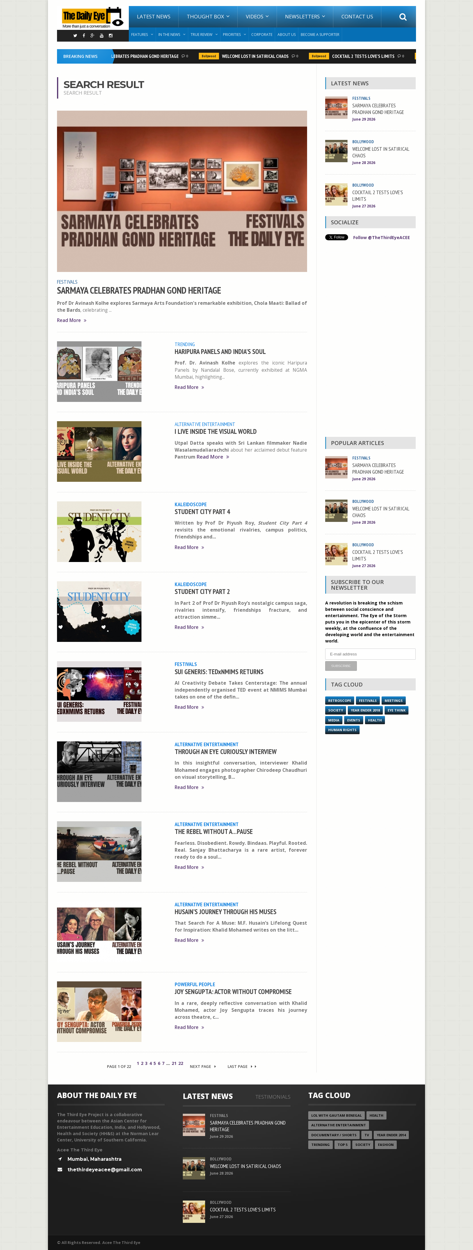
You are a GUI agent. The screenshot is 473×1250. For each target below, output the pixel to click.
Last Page (241, 1066)
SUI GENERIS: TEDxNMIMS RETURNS (219, 671)
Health (375, 720)
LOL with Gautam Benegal (336, 1115)
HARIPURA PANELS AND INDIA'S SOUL (220, 351)
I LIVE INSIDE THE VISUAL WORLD (216, 431)
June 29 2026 (363, 119)
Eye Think (396, 710)
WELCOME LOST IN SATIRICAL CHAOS (257, 56)
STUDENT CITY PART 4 (202, 511)
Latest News (153, 16)
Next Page (203, 1066)
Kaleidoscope (191, 504)
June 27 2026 (363, 206)
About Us (287, 34)
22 (180, 1063)
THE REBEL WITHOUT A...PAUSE (214, 831)
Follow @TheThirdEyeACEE (381, 237)
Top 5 (343, 1144)
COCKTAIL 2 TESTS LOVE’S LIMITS (365, 56)
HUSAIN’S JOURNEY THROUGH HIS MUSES (225, 911)
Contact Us (357, 16)
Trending (185, 344)
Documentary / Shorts (334, 1135)
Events (353, 720)
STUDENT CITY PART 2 (202, 591)
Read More (72, 320)
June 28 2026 (363, 162)
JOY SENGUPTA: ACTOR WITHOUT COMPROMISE (233, 991)
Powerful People (195, 984)
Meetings (394, 700)
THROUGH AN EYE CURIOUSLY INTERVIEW (226, 751)
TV (366, 1135)
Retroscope (339, 700)
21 (174, 1063)
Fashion (386, 1144)
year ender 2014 (391, 1135)
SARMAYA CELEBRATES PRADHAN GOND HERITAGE (135, 56)
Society (335, 710)
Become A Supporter (320, 34)
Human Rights (342, 729)
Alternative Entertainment (205, 424)
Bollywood (210, 56)
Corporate (261, 34)
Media (333, 720)
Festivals (67, 281)
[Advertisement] (370, 340)
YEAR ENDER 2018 (365, 710)
